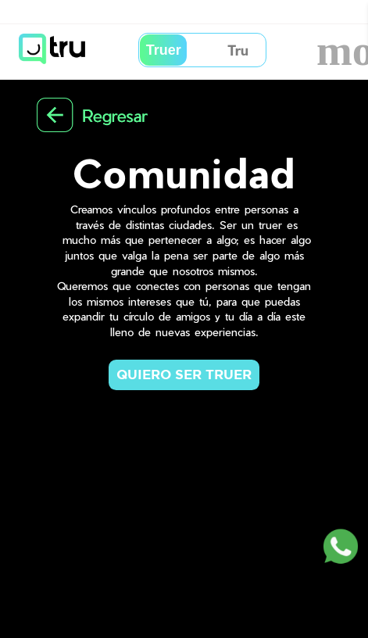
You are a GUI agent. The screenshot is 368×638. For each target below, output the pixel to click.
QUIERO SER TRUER (184, 374)
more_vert (332, 50)
